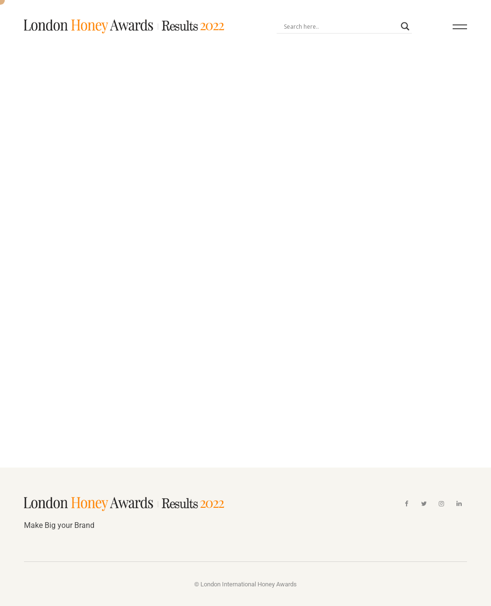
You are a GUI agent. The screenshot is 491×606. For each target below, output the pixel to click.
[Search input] (340, 26)
